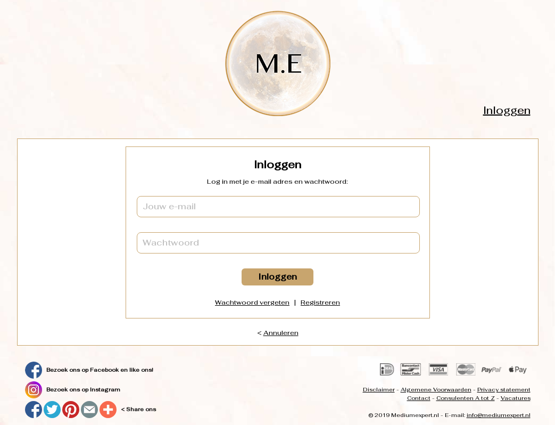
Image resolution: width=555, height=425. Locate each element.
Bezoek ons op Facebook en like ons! (99, 369)
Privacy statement (504, 389)
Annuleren (281, 333)
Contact (418, 398)
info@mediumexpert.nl (499, 415)
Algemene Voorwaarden (436, 389)
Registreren (320, 302)
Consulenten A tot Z (465, 398)
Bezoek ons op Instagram (83, 389)
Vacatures (516, 398)
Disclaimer (379, 389)
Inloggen (507, 110)
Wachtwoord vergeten (252, 302)
